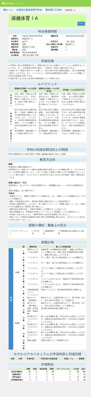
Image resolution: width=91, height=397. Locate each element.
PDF (81, 24)
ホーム (8, 10)
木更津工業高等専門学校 (29, 10)
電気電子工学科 (53, 10)
